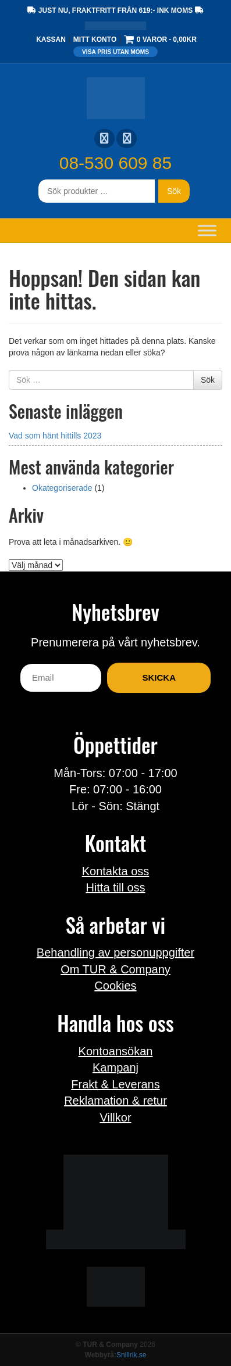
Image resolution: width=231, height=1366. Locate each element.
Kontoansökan (116, 1051)
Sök (174, 191)
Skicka (159, 677)
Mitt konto (94, 39)
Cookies (115, 985)
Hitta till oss (115, 887)
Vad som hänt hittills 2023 (55, 435)
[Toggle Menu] (207, 230)
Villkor (115, 1117)
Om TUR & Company (115, 969)
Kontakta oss (116, 871)
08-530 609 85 (115, 162)
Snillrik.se (131, 1355)
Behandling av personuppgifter (115, 952)
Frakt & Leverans (115, 1084)
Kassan (51, 39)
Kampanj (115, 1067)
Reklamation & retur (115, 1100)
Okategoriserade (62, 488)
